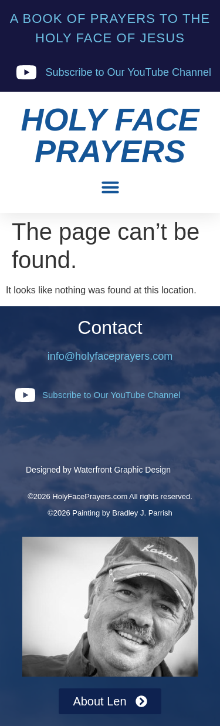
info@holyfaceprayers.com (110, 356)
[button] (110, 187)
